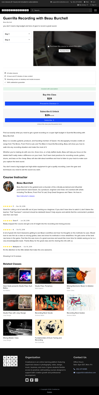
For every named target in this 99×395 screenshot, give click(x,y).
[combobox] (61, 10)
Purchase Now (64, 51)
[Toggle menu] (95, 10)
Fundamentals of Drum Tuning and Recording (48, 339)
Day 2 (7, 39)
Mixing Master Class (11, 338)
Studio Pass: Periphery (43, 286)
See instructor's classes (26, 196)
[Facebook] (31, 380)
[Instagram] (36, 380)
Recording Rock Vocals (44, 313)
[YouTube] (27, 380)
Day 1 (7, 34)
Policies (49, 392)
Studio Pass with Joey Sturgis (14, 313)
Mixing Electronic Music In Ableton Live (80, 287)
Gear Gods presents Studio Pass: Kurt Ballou (17, 287)
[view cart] (93, 2)
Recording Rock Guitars (76, 313)
